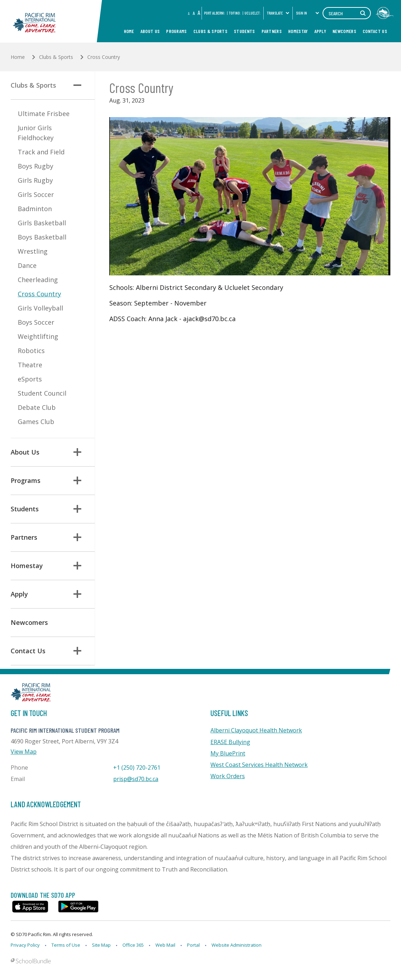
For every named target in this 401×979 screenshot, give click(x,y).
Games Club (36, 421)
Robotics (31, 350)
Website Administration (237, 945)
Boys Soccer (36, 322)
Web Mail (165, 945)
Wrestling (33, 251)
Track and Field (41, 152)
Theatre (30, 365)
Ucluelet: (253, 12)
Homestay (298, 31)
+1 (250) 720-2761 (136, 767)
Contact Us (375, 31)
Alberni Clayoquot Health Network (256, 730)
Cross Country (39, 294)
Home (129, 31)
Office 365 (133, 945)
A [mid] (194, 13)
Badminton (35, 208)
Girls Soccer (36, 194)
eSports (30, 379)
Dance (27, 265)
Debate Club (37, 407)
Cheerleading (38, 279)
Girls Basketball (42, 223)
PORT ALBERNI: (214, 12)
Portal (193, 945)
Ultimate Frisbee (44, 113)
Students (244, 31)
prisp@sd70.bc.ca (135, 779)
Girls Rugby (35, 180)
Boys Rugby (35, 166)
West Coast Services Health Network (259, 764)
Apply (320, 31)
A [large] (199, 12)
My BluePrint (227, 753)
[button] (77, 85)
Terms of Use (65, 945)
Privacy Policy (25, 945)
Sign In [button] (307, 12)
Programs (176, 31)
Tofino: (235, 12)
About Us (150, 31)
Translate (278, 12)
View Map (24, 751)
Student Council (42, 393)
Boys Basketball (42, 237)
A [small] (189, 13)
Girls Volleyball (40, 308)
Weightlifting (38, 336)
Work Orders (227, 776)
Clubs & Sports (210, 31)
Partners (272, 31)
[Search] (347, 13)
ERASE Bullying (230, 742)
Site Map (101, 945)
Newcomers (344, 31)
